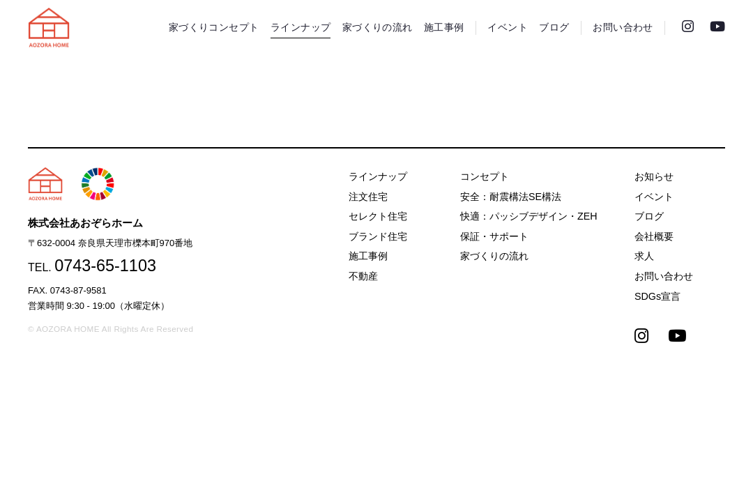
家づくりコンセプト (214, 27)
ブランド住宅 (378, 236)
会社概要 (654, 236)
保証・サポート (494, 236)
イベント (507, 27)
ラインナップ (300, 27)
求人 (644, 255)
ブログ (554, 27)
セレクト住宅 (378, 216)
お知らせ (654, 176)
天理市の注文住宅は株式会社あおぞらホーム (49, 28)
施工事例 (444, 27)
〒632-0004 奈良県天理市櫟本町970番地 (110, 243)
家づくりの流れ (377, 27)
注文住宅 (368, 196)
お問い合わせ (623, 27)
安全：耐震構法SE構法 (510, 196)
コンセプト (484, 176)
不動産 (363, 276)
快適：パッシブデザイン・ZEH (529, 216)
